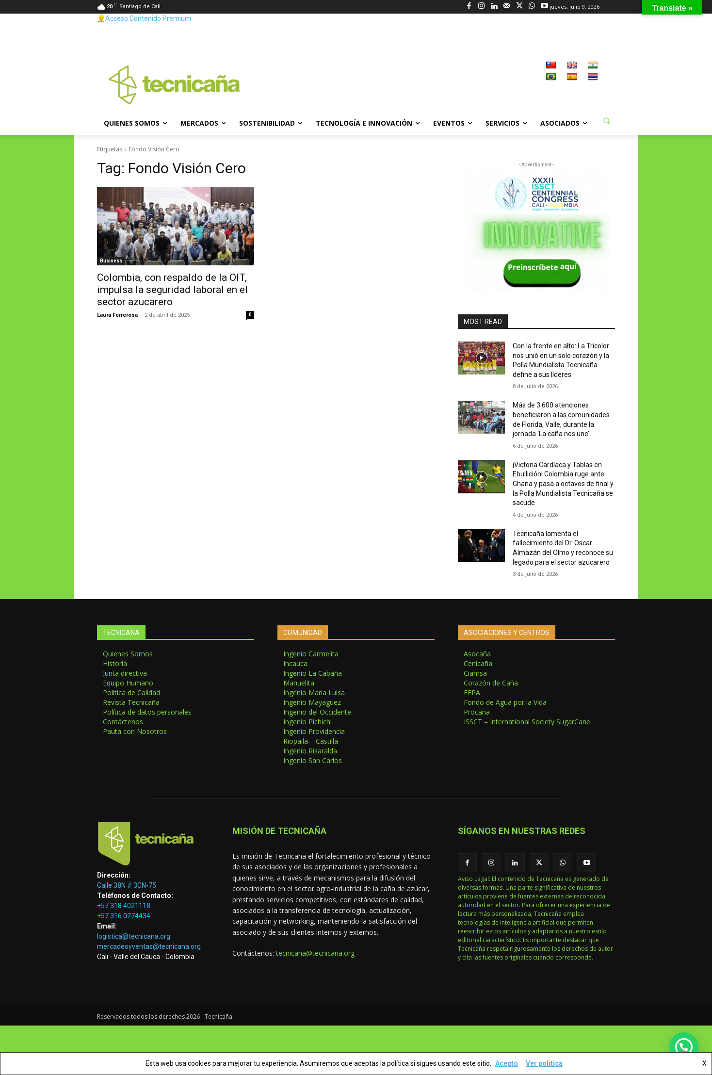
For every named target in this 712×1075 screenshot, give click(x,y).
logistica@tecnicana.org (133, 936)
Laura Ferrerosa (117, 315)
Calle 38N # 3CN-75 (126, 885)
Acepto (506, 1063)
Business (111, 260)
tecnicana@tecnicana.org (315, 953)
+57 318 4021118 (123, 906)
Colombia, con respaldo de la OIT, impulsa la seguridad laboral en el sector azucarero (172, 290)
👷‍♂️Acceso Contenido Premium (144, 18)
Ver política (544, 1063)
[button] (606, 120)
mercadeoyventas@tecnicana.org (149, 946)
